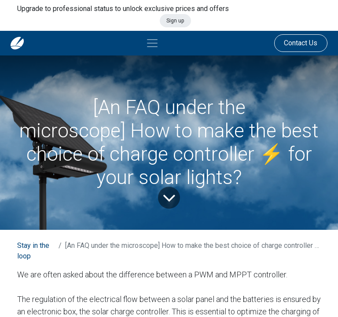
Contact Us (300, 43)
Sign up (175, 21)
